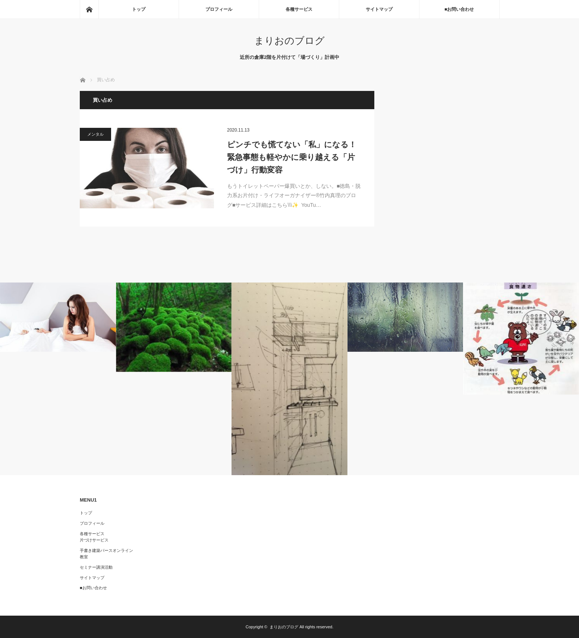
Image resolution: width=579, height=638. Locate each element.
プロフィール (218, 9)
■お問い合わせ (459, 9)
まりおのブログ (289, 40)
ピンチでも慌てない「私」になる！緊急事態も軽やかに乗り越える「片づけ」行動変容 (291, 157)
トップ (138, 9)
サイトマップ (379, 9)
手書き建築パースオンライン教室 (106, 553)
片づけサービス (94, 540)
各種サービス (299, 9)
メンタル (95, 134)
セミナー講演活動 (96, 567)
